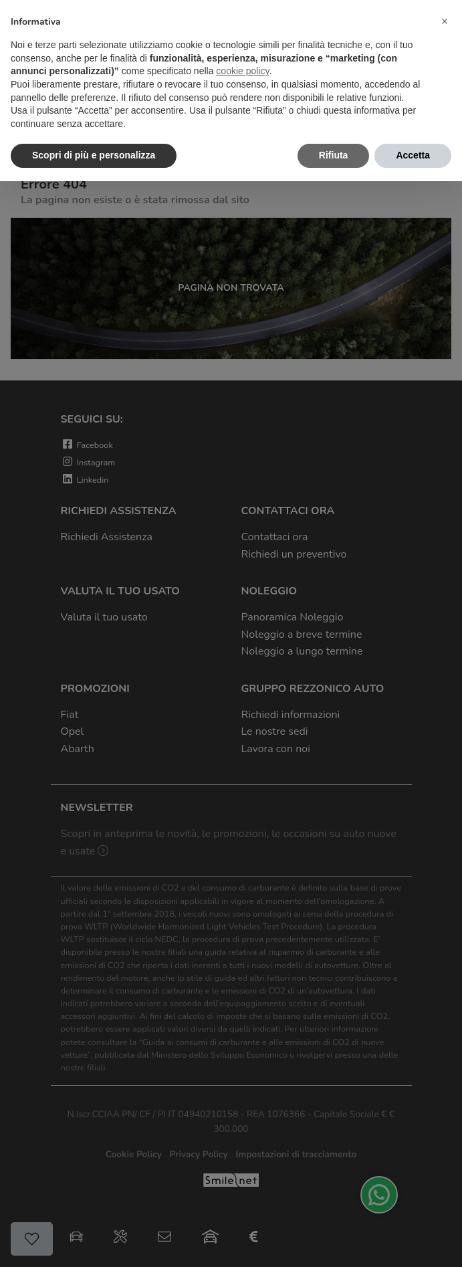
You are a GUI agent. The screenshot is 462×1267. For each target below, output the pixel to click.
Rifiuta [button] (333, 155)
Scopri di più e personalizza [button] (93, 155)
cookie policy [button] (242, 71)
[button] (444, 21)
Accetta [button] (413, 155)
